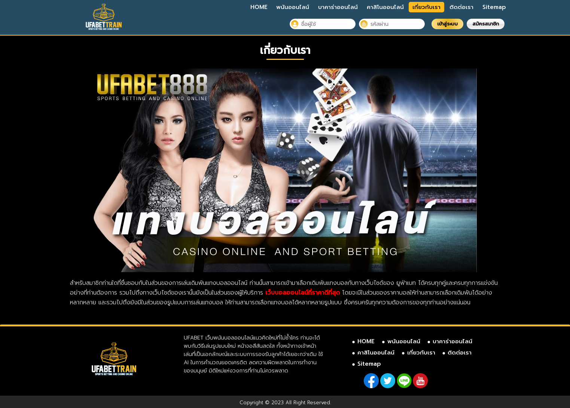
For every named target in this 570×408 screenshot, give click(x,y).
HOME (259, 7)
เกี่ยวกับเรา (426, 7)
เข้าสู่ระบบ (447, 23)
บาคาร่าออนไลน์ (338, 7)
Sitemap (494, 7)
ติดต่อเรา (461, 7)
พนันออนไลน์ (292, 7)
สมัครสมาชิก (485, 23)
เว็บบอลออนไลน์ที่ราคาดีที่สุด (302, 292)
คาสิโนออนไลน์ (385, 7)
